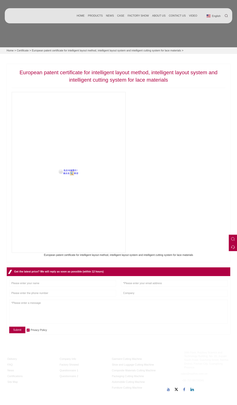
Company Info (68, 359)
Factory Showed (69, 364)
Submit (17, 329)
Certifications (15, 376)
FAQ (10, 364)
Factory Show (138, 15)
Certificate (23, 50)
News (110, 15)
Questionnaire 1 (69, 370)
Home (81, 15)
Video (193, 15)
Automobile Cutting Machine (128, 382)
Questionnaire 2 (69, 376)
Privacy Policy (39, 330)
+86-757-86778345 (193, 380)
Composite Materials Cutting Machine (134, 370)
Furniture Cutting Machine (127, 387)
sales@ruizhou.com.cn (194, 373)
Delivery (12, 359)
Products (95, 15)
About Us (159, 15)
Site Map (12, 382)
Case (120, 15)
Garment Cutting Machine (127, 359)
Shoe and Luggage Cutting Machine (133, 364)
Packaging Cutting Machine (128, 376)
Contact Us (177, 15)
